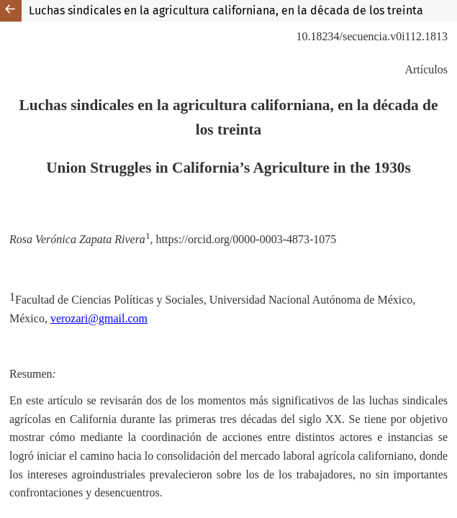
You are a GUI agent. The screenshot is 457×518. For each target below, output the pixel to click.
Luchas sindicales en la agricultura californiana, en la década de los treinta (226, 10)
